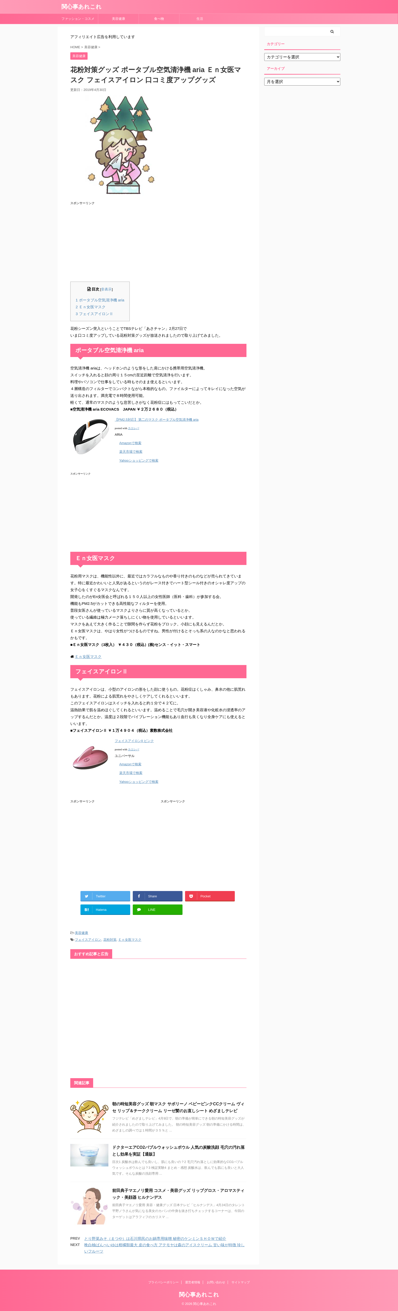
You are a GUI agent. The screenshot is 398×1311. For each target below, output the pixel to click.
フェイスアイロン (88, 940)
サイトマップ (240, 1282)
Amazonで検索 (130, 443)
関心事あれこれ (81, 7)
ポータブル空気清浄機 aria (100, 300)
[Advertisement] (158, 241)
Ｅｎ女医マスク (91, 307)
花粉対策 (110, 940)
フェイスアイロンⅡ (94, 314)
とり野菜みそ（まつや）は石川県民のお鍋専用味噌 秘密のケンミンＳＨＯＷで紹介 (155, 1238)
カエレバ (133, 428)
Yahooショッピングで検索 (138, 460)
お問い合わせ (216, 1282)
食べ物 (160, 19)
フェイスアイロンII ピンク (134, 741)
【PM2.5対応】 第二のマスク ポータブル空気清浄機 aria (156, 420)
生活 (199, 19)
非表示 (106, 289)
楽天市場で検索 (130, 452)
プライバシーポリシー (163, 1282)
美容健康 (120, 19)
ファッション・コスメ (77, 19)
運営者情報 (192, 1282)
